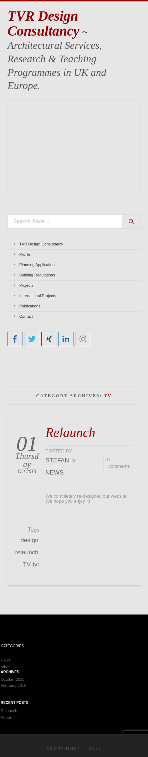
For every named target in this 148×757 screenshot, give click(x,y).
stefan (57, 460)
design (30, 540)
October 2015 (13, 679)
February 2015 (13, 685)
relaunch (26, 552)
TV (27, 564)
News (54, 472)
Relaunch (70, 432)
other (5, 667)
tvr (36, 564)
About (6, 717)
